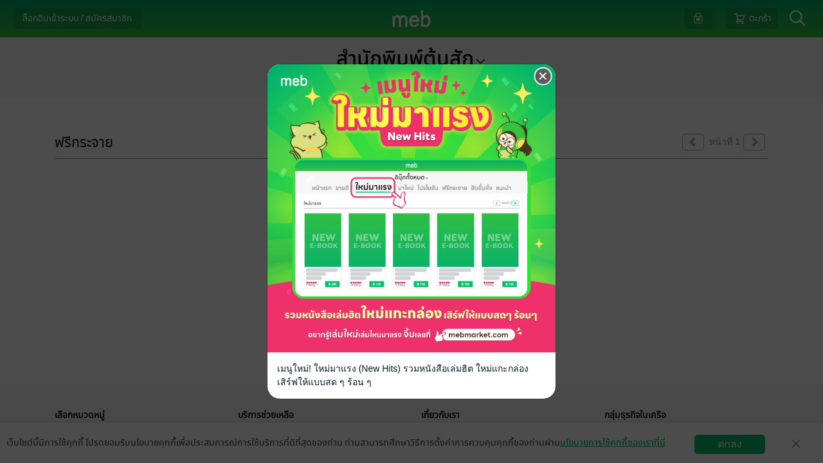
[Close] (543, 76)
